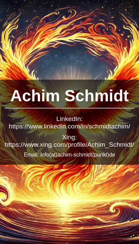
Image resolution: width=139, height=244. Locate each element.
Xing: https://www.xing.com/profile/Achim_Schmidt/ (69, 141)
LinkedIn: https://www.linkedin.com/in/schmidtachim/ (69, 122)
